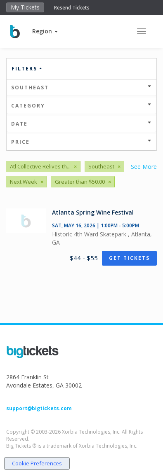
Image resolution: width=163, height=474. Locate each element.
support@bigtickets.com (39, 408)
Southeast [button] (81, 87)
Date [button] (81, 123)
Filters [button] (27, 68)
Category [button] (81, 105)
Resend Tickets (72, 7)
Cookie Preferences (37, 463)
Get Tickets (129, 258)
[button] (45, 31)
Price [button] (81, 141)
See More (144, 166)
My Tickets (25, 7)
